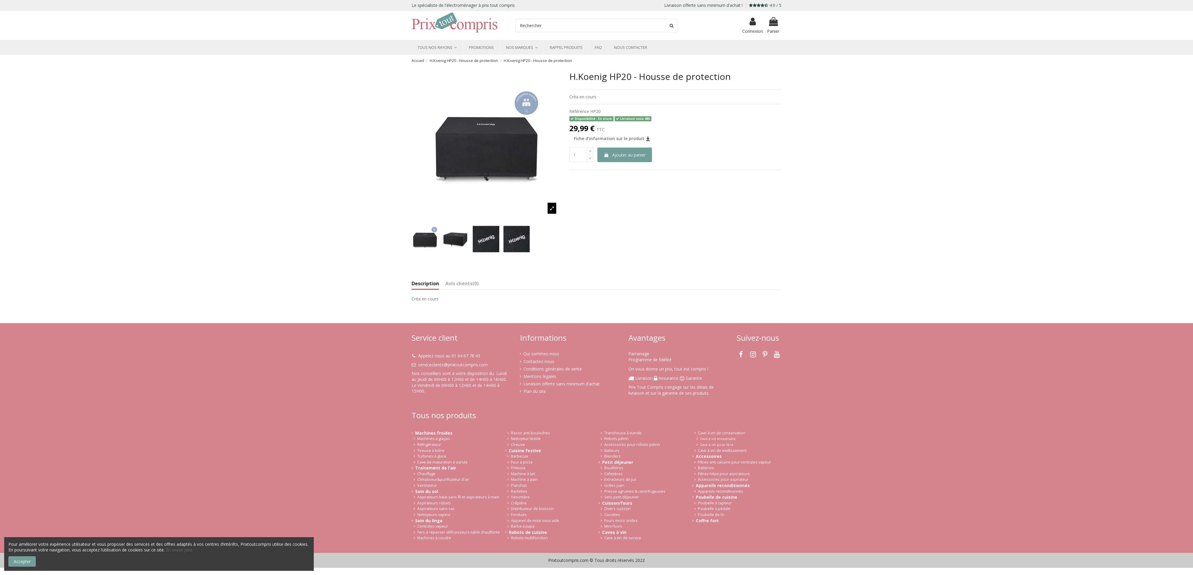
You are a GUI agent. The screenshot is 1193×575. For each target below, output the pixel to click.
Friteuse (518, 467)
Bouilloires (613, 467)
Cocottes (612, 514)
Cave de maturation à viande (442, 462)
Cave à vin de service (622, 537)
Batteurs (611, 450)
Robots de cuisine (528, 532)
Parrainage (638, 354)
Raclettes (519, 491)
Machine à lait (523, 473)
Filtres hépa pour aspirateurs (724, 473)
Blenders (612, 456)
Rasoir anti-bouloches (530, 432)
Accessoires (709, 456)
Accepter (22, 561)
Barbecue (519, 456)
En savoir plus (179, 550)
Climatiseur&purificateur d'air (443, 479)
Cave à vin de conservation (721, 432)
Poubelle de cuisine (716, 497)
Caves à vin (614, 532)
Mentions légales (539, 376)
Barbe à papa (522, 526)
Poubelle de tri (711, 514)
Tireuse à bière (430, 450)
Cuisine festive (525, 450)
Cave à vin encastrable (718, 438)
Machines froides (433, 433)
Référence (579, 111)
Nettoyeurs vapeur (434, 514)
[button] (437, 47)
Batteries (706, 467)
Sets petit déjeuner (621, 497)
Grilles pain (614, 485)
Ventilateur (427, 485)
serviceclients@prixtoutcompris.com (453, 365)
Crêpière (519, 503)
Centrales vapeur (432, 526)
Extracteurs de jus (620, 479)
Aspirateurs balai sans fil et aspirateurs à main (458, 497)
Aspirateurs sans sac (436, 508)
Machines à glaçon (433, 438)
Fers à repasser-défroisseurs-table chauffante (458, 532)
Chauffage (426, 473)
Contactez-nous (538, 361)
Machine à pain (524, 479)
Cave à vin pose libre (716, 444)
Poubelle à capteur (715, 503)
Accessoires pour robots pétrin (632, 444)
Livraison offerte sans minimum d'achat (561, 384)
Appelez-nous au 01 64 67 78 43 (449, 356)
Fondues (519, 514)
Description (425, 284)
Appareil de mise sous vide (535, 520)
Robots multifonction (529, 537)
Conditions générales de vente (552, 369)
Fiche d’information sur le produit (612, 138)
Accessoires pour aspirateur (723, 479)
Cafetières (613, 473)
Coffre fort (707, 520)
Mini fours (613, 526)
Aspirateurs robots (434, 503)
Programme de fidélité (650, 359)
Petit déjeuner (617, 462)
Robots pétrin (616, 438)
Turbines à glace (431, 456)
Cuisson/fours (617, 503)
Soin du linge (429, 520)
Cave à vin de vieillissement (722, 450)
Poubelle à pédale (714, 508)
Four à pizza (521, 462)
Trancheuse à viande (623, 432)
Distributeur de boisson (532, 508)
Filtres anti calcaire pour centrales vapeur (734, 462)
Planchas (519, 485)
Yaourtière (520, 497)
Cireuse (518, 444)
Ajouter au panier (625, 155)
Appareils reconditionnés (723, 485)
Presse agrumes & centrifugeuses (634, 491)
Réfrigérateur (429, 444)
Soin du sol (426, 491)
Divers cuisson (617, 508)
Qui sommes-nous (541, 354)
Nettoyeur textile (526, 438)
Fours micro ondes (621, 520)
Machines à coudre (434, 537)
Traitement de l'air (435, 468)
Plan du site (534, 391)
